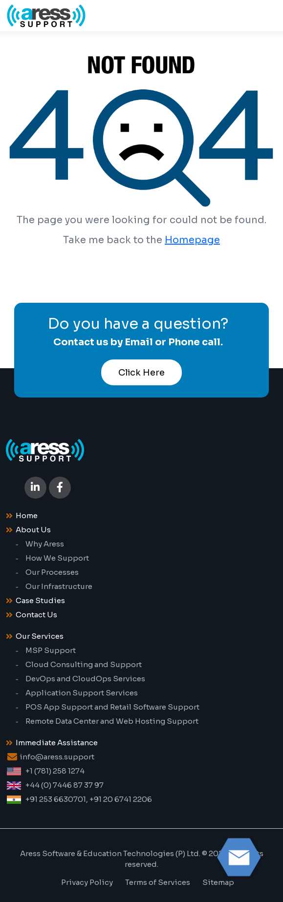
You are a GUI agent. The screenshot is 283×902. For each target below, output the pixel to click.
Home (27, 515)
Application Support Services (81, 692)
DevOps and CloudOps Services (85, 678)
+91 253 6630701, (56, 799)
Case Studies (40, 600)
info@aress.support (57, 756)
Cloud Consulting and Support (83, 664)
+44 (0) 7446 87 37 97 (64, 785)
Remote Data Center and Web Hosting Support (111, 721)
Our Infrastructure (58, 586)
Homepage (192, 240)
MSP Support (50, 650)
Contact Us (36, 614)
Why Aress (44, 543)
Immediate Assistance (57, 742)
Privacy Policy (87, 882)
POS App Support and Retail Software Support (112, 707)
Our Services (40, 636)
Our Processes (52, 572)
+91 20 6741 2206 (120, 799)
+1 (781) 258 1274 (55, 771)
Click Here (141, 372)
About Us (33, 529)
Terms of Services (157, 882)
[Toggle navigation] (261, 15)
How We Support (57, 558)
